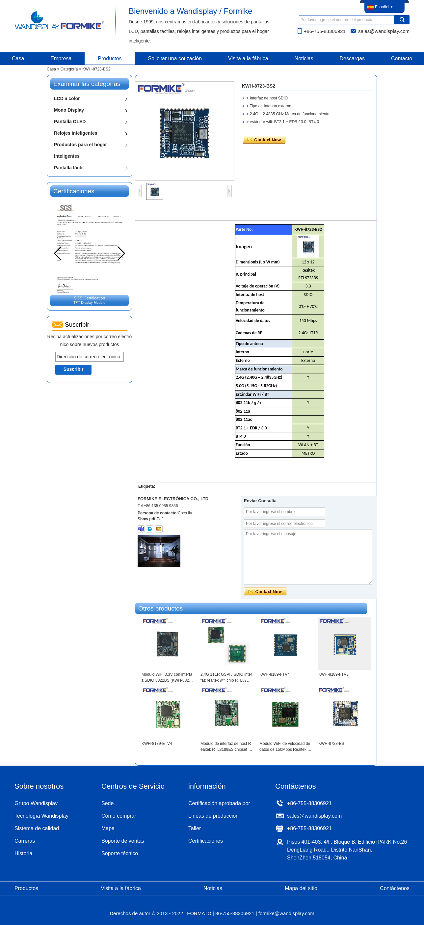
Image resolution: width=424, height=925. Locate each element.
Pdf (160, 519)
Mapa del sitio (301, 888)
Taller (194, 828)
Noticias (304, 58)
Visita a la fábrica (248, 58)
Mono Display (69, 110)
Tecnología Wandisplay (41, 816)
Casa (51, 69)
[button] (121, 253)
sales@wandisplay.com (384, 31)
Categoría (69, 69)
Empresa (60, 58)
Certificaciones (205, 841)
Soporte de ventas (122, 841)
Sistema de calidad (36, 828)
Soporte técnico (119, 853)
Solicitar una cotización (175, 58)
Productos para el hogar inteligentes (80, 150)
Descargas (352, 58)
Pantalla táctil (69, 167)
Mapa (108, 828)
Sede (107, 803)
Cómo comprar (118, 816)
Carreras (24, 841)
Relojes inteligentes (75, 133)
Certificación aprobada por (219, 803)
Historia (23, 853)
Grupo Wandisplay (36, 803)
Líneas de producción (213, 816)
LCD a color (67, 98)
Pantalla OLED (70, 121)
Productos (109, 58)
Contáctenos (395, 888)
